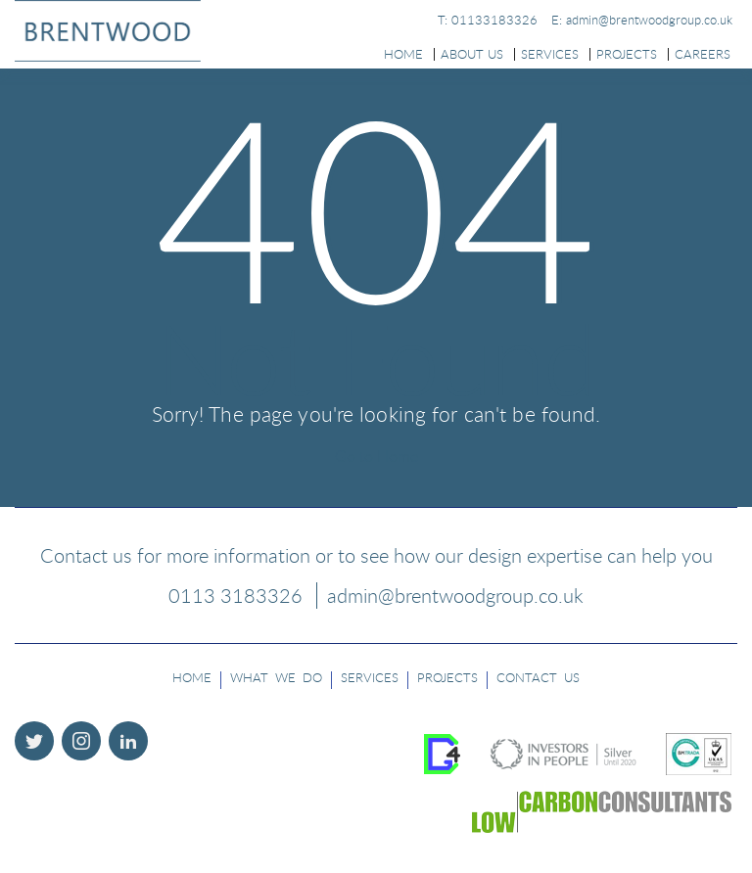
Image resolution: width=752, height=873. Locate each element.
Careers (702, 54)
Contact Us (538, 677)
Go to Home (376, 456)
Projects (626, 54)
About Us (472, 54)
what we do (276, 677)
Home (403, 54)
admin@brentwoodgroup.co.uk (455, 595)
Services (550, 54)
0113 (235, 595)
